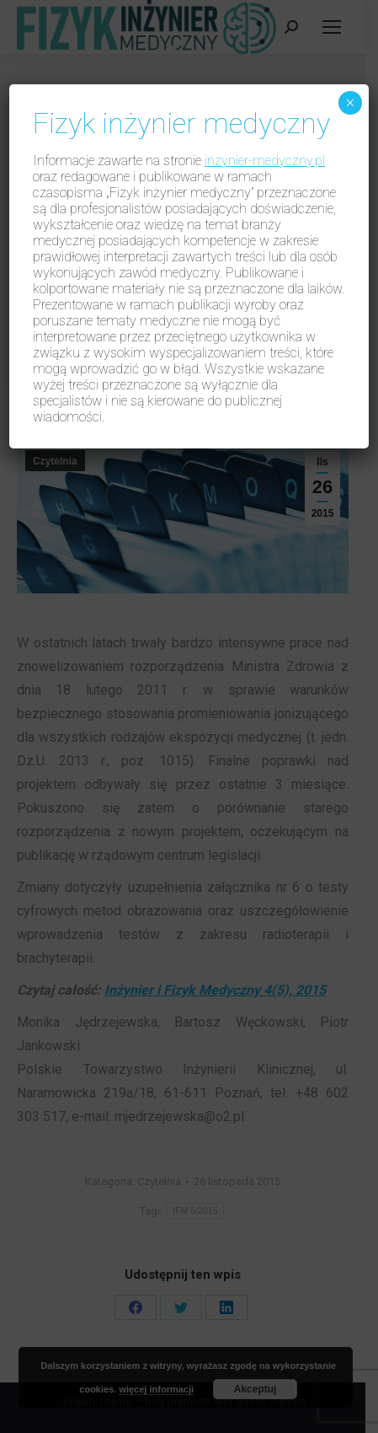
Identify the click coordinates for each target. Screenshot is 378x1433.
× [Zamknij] (349, 103)
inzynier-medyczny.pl (265, 161)
